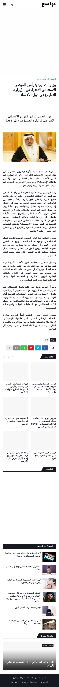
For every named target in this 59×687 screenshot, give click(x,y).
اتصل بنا (14, 682)
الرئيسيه (44, 682)
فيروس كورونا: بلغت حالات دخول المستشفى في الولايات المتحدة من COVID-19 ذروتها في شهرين (43, 422)
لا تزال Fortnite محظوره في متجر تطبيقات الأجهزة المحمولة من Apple (22, 554)
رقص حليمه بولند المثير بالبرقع (27, 607)
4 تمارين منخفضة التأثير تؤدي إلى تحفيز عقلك (24, 567)
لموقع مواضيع (19, 677)
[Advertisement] (29, 41)
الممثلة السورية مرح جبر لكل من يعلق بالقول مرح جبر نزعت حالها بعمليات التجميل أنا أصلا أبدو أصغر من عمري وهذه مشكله (23, 597)
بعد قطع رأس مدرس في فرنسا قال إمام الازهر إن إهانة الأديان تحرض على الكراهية (17, 456)
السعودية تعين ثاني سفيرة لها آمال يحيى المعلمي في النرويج (16, 421)
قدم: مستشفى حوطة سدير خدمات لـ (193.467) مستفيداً (25, 622)
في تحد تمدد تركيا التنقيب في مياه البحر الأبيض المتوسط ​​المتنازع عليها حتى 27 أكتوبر (16, 388)
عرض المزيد (8, 357)
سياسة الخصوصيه (29, 682)
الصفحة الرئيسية (49, 79)
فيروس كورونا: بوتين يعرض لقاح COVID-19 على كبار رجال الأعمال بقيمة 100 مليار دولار (44, 388)
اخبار (38, 79)
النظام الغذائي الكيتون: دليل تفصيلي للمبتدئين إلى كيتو (29, 664)
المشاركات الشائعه (45, 546)
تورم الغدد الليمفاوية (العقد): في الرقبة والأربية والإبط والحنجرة (24, 581)
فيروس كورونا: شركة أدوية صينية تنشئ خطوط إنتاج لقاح (44, 455)
